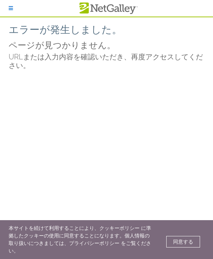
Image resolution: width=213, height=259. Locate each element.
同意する (183, 242)
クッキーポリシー (119, 228)
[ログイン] (10, 8)
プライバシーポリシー (94, 243)
